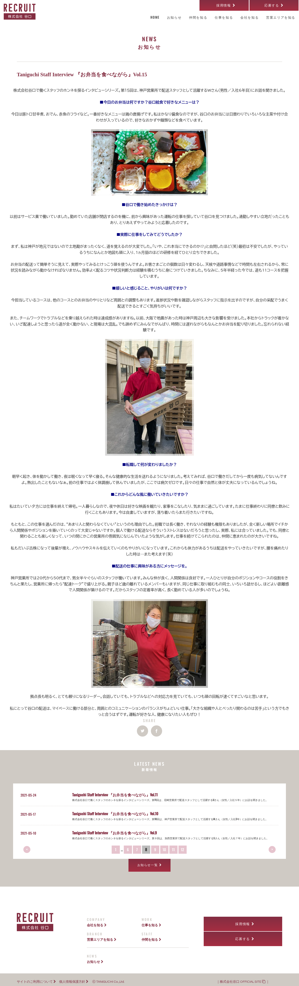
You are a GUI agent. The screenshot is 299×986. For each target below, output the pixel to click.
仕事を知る (151, 920)
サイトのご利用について (36, 977)
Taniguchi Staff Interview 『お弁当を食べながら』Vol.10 (115, 813)
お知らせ (95, 957)
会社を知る (97, 920)
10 (164, 849)
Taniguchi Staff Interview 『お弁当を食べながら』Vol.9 (114, 833)
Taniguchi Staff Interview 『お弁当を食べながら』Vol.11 (115, 794)
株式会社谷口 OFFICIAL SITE (242, 977)
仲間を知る (151, 935)
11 (173, 849)
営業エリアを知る (101, 935)
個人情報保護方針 (73, 977)
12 (182, 849)
